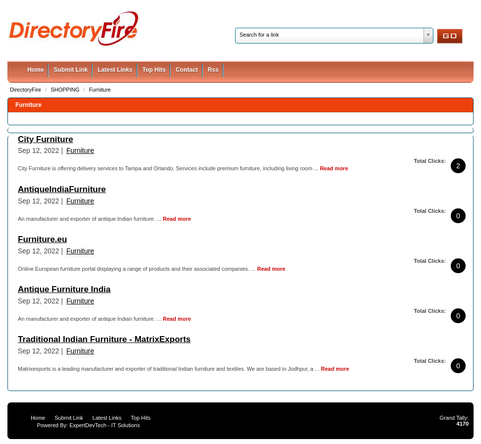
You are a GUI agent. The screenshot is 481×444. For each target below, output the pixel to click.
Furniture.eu (42, 239)
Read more (334, 168)
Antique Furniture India (64, 289)
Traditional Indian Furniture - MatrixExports (104, 339)
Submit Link (71, 69)
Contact (187, 69)
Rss (213, 69)
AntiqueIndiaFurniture (62, 189)
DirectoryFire (26, 90)
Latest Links (115, 69)
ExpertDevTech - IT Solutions (104, 425)
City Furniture (45, 139)
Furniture (100, 90)
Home (35, 69)
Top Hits (154, 69)
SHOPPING (66, 90)
